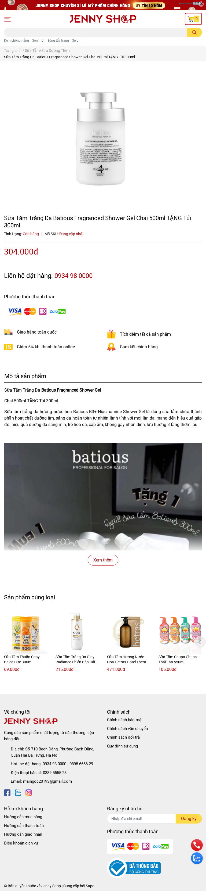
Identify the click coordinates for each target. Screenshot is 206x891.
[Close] (201, 4)
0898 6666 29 (81, 763)
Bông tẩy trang (58, 40)
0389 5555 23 (55, 772)
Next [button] (200, 642)
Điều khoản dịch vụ (21, 843)
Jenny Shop (51, 886)
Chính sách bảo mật (125, 719)
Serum (77, 40)
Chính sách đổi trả (123, 737)
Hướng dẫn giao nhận (23, 834)
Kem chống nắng (16, 40)
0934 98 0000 (73, 276)
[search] (194, 32)
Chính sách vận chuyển (127, 728)
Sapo (90, 886)
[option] (26, 642)
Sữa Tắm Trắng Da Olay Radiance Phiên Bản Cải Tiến (75, 662)
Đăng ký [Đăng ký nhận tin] (189, 818)
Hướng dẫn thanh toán (24, 825)
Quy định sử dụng (122, 746)
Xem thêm (103, 560)
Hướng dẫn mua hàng (23, 816)
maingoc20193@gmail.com (47, 781)
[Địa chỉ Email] (154, 819)
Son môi (38, 40)
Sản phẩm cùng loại (29, 597)
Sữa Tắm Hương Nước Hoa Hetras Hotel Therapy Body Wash (128, 662)
